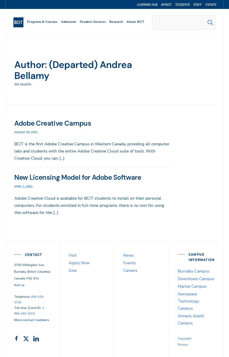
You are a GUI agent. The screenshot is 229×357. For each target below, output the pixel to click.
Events (129, 262)
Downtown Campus (196, 278)
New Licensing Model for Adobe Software (83, 177)
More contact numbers (31, 320)
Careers (130, 270)
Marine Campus (192, 286)
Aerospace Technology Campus (188, 301)
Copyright (184, 338)
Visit (73, 255)
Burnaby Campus (193, 271)
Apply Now (79, 262)
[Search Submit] (210, 22)
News (128, 255)
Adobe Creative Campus (55, 123)
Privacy (183, 344)
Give (73, 270)
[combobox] (184, 22)
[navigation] (20, 22)
